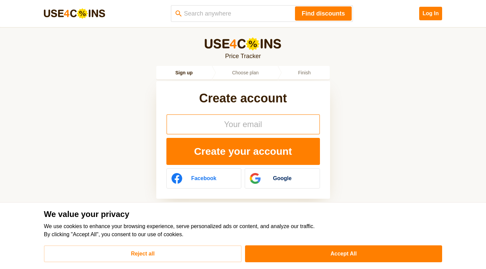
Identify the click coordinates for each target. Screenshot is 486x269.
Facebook (194, 178)
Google (271, 178)
